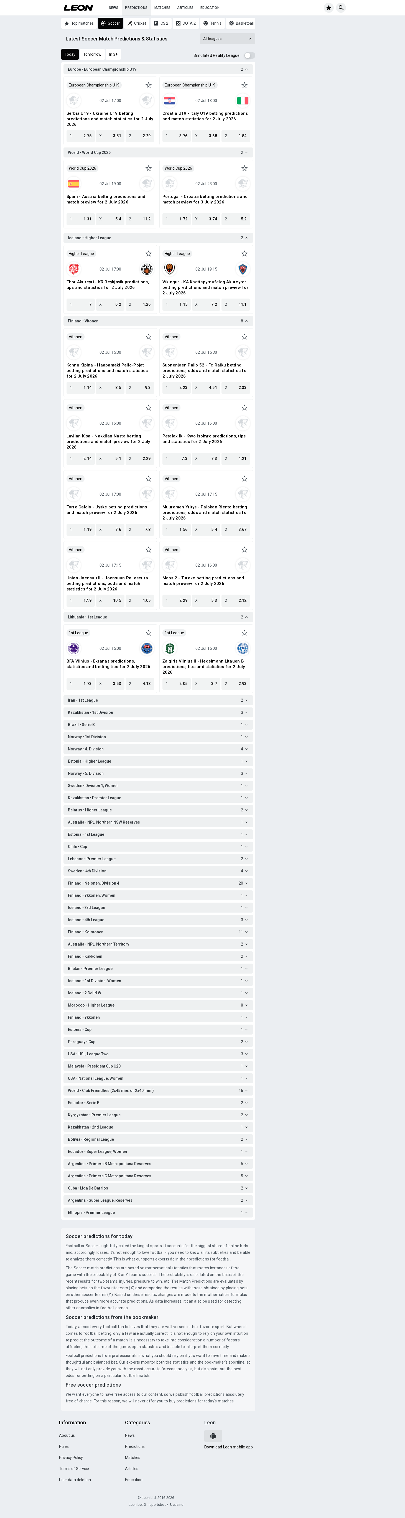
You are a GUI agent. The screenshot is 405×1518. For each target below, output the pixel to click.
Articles (185, 8)
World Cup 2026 (82, 168)
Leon (210, 1422)
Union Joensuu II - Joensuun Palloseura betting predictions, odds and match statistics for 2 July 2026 (107, 583)
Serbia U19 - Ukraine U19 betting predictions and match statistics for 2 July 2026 (110, 119)
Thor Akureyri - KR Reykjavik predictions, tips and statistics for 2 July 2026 (108, 284)
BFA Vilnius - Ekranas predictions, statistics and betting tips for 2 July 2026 (109, 664)
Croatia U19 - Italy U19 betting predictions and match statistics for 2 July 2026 (205, 116)
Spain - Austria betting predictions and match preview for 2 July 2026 (106, 199)
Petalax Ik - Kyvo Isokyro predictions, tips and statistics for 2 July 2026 (204, 439)
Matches (162, 8)
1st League (78, 633)
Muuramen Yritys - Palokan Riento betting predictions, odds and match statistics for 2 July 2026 (205, 513)
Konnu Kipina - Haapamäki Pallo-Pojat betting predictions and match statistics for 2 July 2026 (107, 371)
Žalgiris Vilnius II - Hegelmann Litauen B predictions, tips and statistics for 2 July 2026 (203, 667)
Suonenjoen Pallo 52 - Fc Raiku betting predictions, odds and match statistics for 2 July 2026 (205, 371)
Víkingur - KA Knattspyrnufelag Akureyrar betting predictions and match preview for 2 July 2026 (205, 287)
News (114, 8)
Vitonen (75, 337)
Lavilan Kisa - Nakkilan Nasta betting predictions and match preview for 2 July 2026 (108, 442)
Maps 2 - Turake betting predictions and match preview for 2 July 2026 (203, 580)
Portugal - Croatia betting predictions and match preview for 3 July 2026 (205, 199)
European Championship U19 (94, 85)
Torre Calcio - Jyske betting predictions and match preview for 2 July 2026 (107, 510)
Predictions (136, 8)
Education (210, 8)
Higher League (81, 253)
